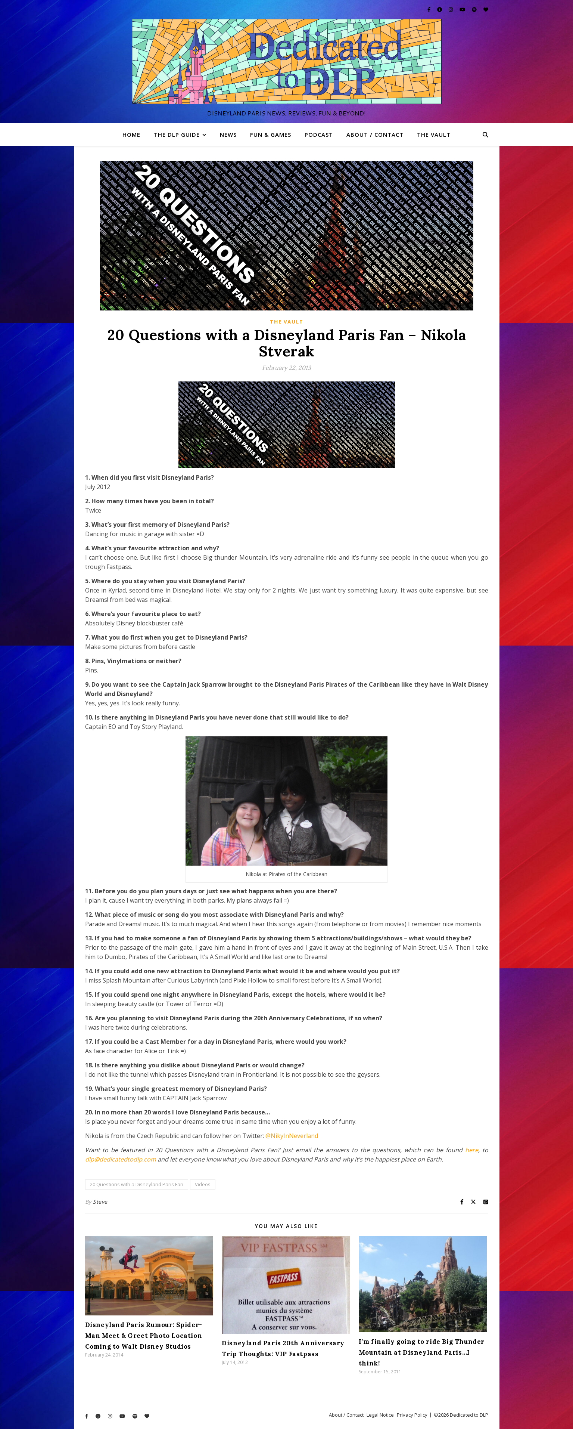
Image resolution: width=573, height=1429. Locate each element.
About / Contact (375, 134)
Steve (100, 1201)
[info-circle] (440, 9)
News (228, 134)
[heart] (485, 9)
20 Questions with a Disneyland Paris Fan (136, 1184)
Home (131, 134)
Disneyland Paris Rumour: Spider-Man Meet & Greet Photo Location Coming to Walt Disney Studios (143, 1336)
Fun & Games (270, 134)
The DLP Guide (177, 134)
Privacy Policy (412, 1414)
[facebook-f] (429, 9)
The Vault (434, 134)
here (471, 1150)
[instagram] (451, 9)
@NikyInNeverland (291, 1136)
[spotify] (475, 9)
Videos (203, 1184)
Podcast (319, 134)
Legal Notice (380, 1414)
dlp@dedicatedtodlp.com (120, 1159)
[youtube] (463, 9)
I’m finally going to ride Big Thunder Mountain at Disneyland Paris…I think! (422, 1352)
